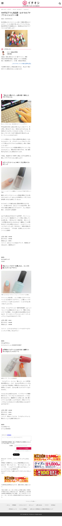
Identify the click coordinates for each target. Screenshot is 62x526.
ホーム (8, 505)
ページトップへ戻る (30, 501)
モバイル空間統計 (23, 509)
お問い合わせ (39, 505)
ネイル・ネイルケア (17, 9)
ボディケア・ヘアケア (6, 9)
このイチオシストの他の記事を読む (21, 63)
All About (53, 505)
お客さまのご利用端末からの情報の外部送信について (41, 509)
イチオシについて (23, 505)
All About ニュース (13, 509)
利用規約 (14, 505)
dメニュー (31, 505)
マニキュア (26, 9)
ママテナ (47, 505)
